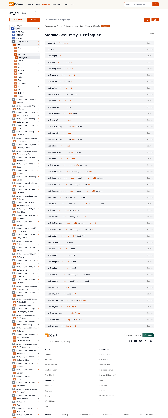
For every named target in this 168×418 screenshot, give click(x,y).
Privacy (127, 414)
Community (56, 4)
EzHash (20, 103)
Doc (19, 80)
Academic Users (51, 370)
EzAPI (19, 45)
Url (19, 51)
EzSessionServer (23, 341)
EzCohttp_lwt (22, 122)
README (19, 38)
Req (19, 86)
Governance (108, 414)
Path (20, 77)
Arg (19, 48)
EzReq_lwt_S (22, 270)
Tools (37, 4)
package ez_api (15, 26)
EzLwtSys (21, 212)
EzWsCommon (22, 399)
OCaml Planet (50, 401)
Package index (51, 26)
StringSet (23, 58)
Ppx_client (21, 411)
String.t (63, 43)
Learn (30, 4)
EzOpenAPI (21, 231)
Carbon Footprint (86, 414)
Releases (48, 359)
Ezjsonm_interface (24, 148)
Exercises (103, 385)
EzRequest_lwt (22, 289)
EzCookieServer (23, 337)
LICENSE (19, 35)
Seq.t (85, 300)
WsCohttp (21, 386)
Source (151, 34)
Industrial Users (51, 365)
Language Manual (106, 370)
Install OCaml (104, 354)
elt (59, 62)
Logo (101, 401)
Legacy (21, 96)
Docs (33, 20)
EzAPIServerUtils (23, 347)
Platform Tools (105, 365)
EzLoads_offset (23, 205)
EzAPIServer (22, 318)
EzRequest (21, 283)
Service (21, 70)
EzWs (19, 379)
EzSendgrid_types (24, 305)
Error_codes (22, 83)
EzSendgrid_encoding (25, 302)
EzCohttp (20, 109)
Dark (138, 335)
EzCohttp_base (23, 115)
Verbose (20, 296)
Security (21, 54)
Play (72, 4)
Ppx (18, 405)
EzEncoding (21, 141)
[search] (156, 4)
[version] (28, 13)
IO (19, 90)
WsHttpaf (21, 392)
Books (101, 380)
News (66, 4)
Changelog (49, 354)
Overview (18, 20)
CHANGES (20, 32)
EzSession (21, 353)
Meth (20, 67)
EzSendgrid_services (25, 312)
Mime (20, 74)
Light (129, 335)
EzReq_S (20, 276)
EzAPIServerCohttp (24, 325)
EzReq (19, 180)
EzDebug (20, 128)
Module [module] (105, 26)
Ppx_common (22, 238)
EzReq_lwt (21, 186)
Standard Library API (107, 375)
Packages (46, 4)
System (148, 335)
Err (19, 64)
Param (20, 61)
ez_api (14, 13)
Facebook (21, 160)
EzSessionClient (23, 360)
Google (19, 167)
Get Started (104, 359)
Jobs (47, 406)
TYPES (21, 93)
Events (47, 396)
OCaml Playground (106, 396)
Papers (102, 390)
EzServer (20, 193)
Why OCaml (49, 375)
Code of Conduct (147, 414)
